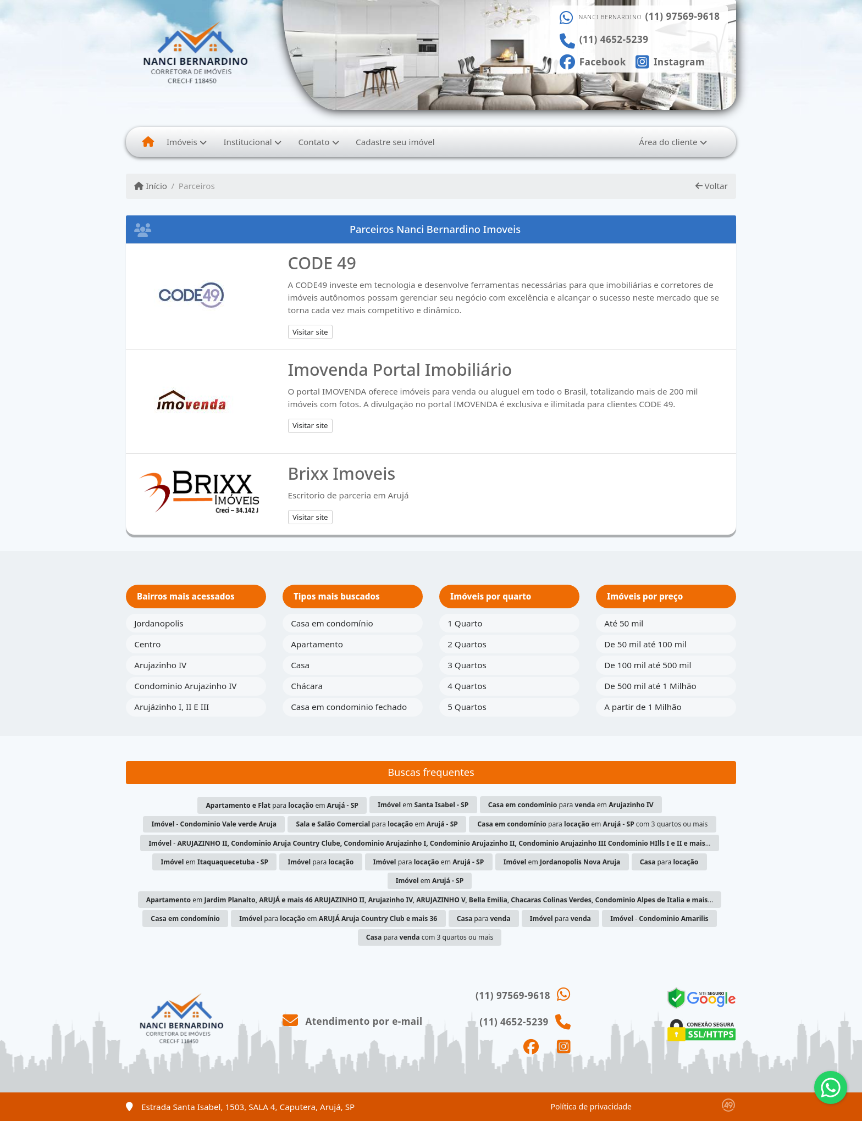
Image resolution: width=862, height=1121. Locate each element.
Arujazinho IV (160, 664)
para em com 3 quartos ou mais (592, 824)
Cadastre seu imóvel (395, 141)
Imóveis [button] (182, 141)
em (423, 804)
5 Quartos (467, 706)
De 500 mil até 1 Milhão (650, 685)
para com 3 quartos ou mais (430, 937)
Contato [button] (313, 141)
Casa (300, 664)
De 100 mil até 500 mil (647, 664)
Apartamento (317, 644)
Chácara (307, 685)
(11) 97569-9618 (682, 16)
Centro (147, 644)
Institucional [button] (247, 141)
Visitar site (310, 332)
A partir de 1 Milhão (643, 706)
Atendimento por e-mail (353, 1021)
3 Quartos (467, 664)
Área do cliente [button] (668, 141)
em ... (429, 899)
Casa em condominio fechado (349, 706)
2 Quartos (467, 644)
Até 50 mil (623, 623)
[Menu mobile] (148, 142)
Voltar (711, 185)
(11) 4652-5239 (614, 40)
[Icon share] (593, 61)
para (320, 862)
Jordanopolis (158, 623)
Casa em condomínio (332, 623)
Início (150, 185)
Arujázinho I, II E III (171, 706)
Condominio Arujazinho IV (185, 685)
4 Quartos (467, 685)
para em (282, 805)
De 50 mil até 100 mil (645, 644)
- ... (429, 843)
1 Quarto (464, 623)
